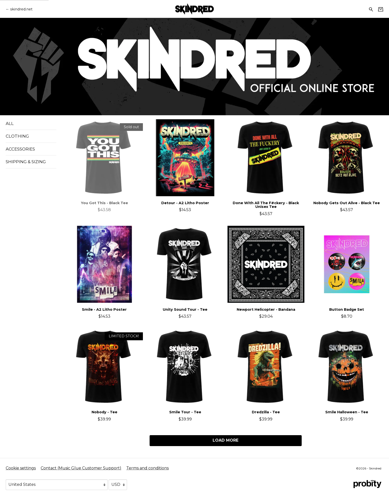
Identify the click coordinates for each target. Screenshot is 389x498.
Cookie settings (21, 468)
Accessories (20, 149)
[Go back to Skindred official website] (19, 9)
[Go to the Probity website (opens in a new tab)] (367, 484)
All (10, 123)
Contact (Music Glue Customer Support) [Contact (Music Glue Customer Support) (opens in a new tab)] (81, 468)
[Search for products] (371, 8)
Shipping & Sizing (26, 161)
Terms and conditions (147, 468)
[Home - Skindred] (194, 8)
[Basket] (380, 9)
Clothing (17, 136)
